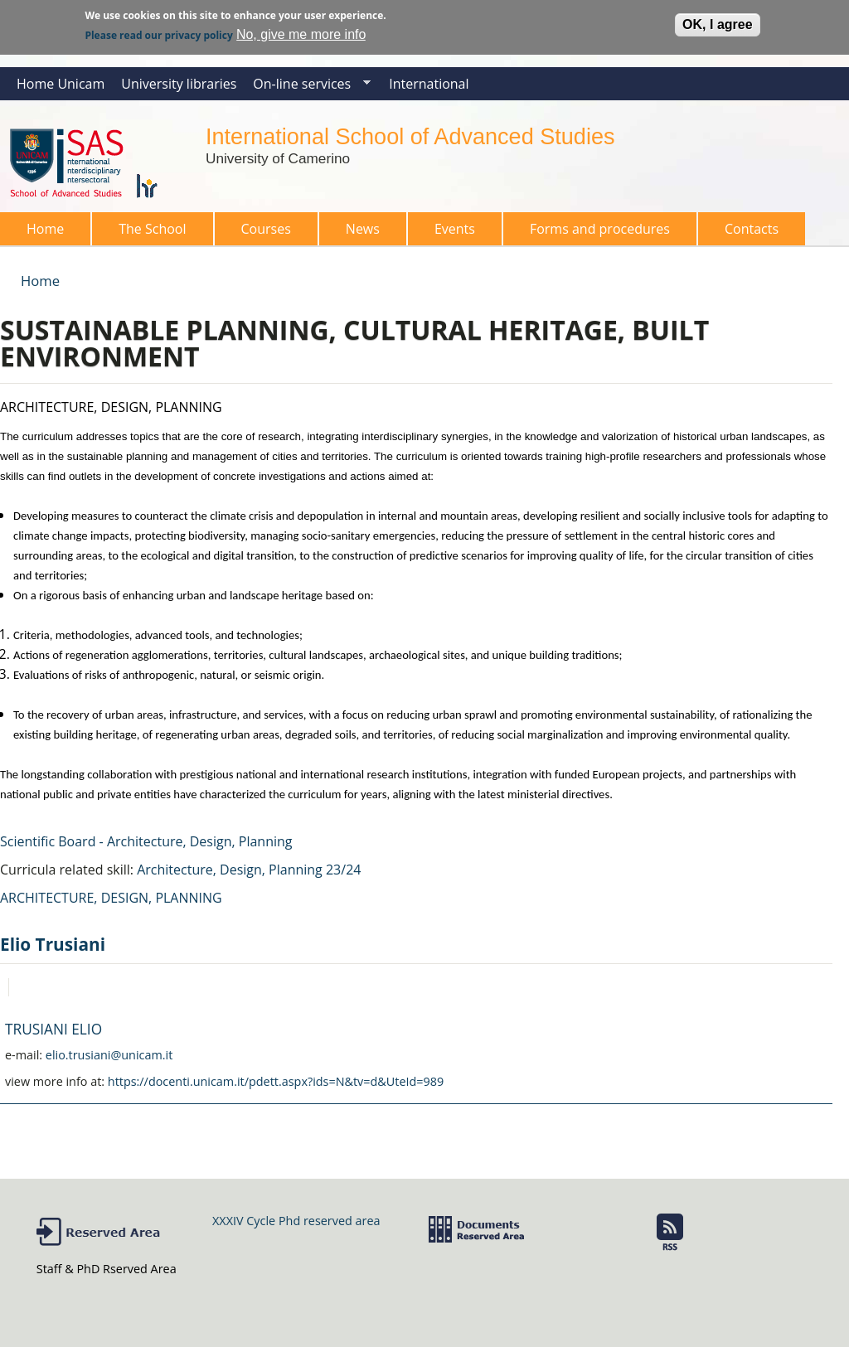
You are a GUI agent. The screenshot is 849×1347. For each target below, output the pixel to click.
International (428, 84)
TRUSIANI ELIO (53, 1029)
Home (45, 229)
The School (147, 232)
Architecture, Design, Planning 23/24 (249, 869)
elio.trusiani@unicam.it (109, 1055)
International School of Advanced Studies (410, 136)
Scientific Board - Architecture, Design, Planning (146, 841)
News (363, 229)
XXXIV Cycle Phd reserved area (296, 1220)
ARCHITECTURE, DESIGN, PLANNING (111, 898)
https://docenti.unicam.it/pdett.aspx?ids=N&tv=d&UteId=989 (276, 1081)
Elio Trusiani (52, 944)
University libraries (178, 84)
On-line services (308, 87)
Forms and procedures (594, 232)
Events (454, 229)
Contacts (752, 229)
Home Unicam (60, 84)
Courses (261, 232)
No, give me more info (301, 31)
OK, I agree (717, 21)
